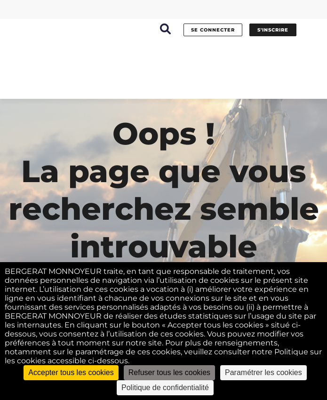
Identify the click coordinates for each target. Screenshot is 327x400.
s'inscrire (272, 30)
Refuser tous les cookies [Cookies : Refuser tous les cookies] (169, 372)
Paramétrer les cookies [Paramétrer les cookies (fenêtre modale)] (263, 372)
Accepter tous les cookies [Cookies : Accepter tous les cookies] (70, 372)
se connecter (213, 30)
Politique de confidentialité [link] (165, 388)
